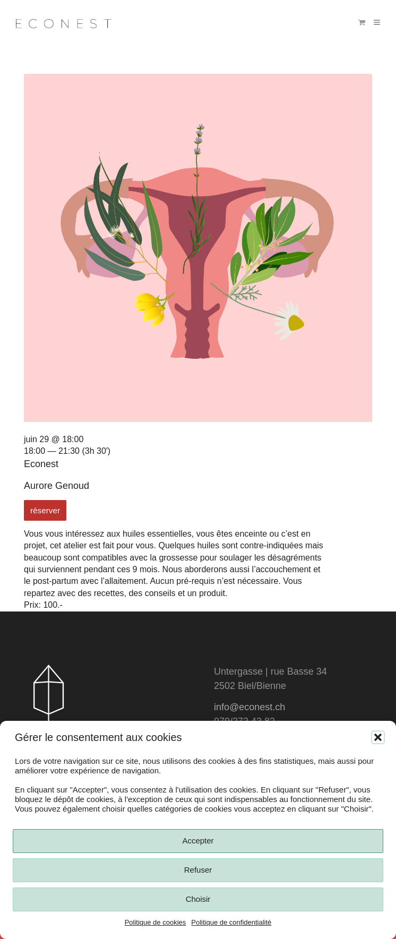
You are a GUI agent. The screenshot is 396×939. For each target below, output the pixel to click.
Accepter (197, 840)
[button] (378, 737)
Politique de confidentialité (231, 922)
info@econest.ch (249, 707)
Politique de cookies (155, 922)
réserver (45, 510)
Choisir (198, 898)
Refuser (198, 869)
